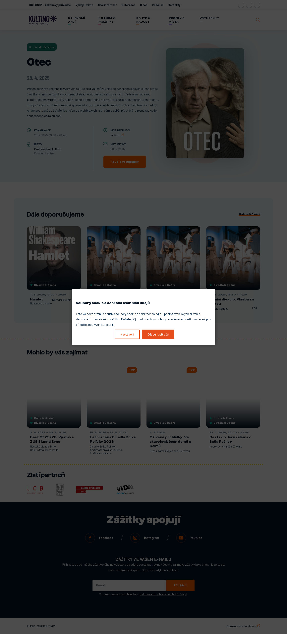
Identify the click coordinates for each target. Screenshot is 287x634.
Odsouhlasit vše (158, 334)
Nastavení (127, 334)
